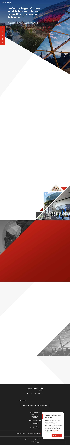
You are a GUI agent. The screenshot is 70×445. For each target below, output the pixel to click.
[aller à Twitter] (2, 35)
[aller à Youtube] (2, 28)
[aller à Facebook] (2, 43)
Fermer (55, 435)
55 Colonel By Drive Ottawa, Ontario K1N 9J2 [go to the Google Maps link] (35, 416)
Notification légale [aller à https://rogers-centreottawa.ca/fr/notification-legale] (48, 433)
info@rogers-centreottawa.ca (35, 420)
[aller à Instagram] (2, 39)
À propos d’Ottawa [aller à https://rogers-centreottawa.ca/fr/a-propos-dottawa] (21, 433)
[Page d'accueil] (6, 2)
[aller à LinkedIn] (2, 32)
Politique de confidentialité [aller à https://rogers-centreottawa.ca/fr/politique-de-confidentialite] (34, 433)
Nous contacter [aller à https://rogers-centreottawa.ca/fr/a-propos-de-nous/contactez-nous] (35, 412)
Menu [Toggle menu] (67, 2)
